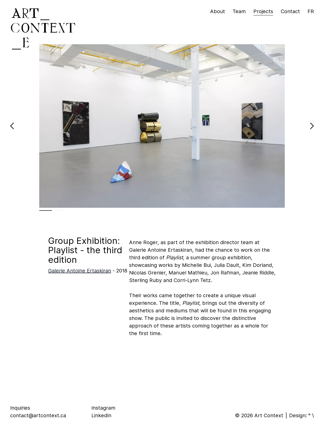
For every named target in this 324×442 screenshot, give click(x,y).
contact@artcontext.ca (38, 415)
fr (311, 11)
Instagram (103, 408)
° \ (311, 415)
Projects (263, 11)
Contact (290, 11)
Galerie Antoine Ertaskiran (79, 271)
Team (239, 11)
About (217, 11)
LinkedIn (101, 415)
